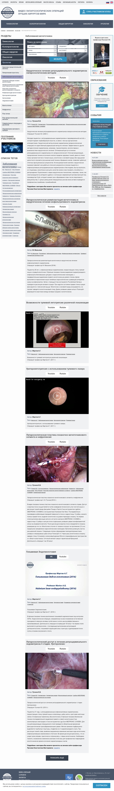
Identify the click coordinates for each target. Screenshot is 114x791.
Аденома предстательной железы (11, 68)
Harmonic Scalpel (7, 204)
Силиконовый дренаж (39, 492)
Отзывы (58, 2)
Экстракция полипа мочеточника (12, 230)
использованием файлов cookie (34, 786)
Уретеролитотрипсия (9, 95)
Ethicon (18, 185)
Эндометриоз (6, 175)
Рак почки (6, 114)
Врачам (21, 2)
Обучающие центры (69, 2)
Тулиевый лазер (7, 182)
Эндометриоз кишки (8, 209)
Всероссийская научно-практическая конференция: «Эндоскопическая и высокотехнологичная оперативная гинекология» (102, 164)
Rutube (63, 78)
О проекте (5, 2)
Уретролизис (6, 98)
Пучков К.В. (34, 124)
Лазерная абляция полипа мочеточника (10, 81)
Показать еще (57, 758)
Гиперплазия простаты (10, 72)
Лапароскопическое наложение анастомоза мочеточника (12, 85)
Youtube (51, 78)
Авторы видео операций (34, 2)
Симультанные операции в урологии (12, 124)
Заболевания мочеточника (12, 77)
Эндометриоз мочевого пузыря (10, 129)
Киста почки (6, 105)
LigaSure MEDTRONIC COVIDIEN (11, 172)
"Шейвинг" (84, 253)
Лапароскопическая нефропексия (12, 193)
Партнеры (81, 2)
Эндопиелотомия (7, 100)
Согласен (101, 786)
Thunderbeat (15, 182)
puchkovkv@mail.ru (90, 775)
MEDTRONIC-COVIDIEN (9, 185)
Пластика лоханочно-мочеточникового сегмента (11, 89)
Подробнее (101, 144)
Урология (105, 24)
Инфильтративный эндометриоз (11, 206)
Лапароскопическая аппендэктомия (76, 124)
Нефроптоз (6, 109)
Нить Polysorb (16, 169)
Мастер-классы (48, 2)
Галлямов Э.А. (6, 214)
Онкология (88, 24)
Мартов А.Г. (8, 169)
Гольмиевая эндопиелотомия (72, 602)
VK (51, 557)
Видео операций (24, 772)
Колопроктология (38, 24)
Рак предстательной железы (9, 118)
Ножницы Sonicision (15, 196)
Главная (3, 30)
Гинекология (12, 24)
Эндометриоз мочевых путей (35, 255)
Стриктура (15, 235)
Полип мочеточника (8, 225)
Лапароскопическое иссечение (11, 222)
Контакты (89, 2)
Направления (10, 30)
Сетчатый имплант (8, 188)
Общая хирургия (65, 24)
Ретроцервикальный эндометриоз (12, 190)
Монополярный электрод (10, 212)
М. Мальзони (34, 253)
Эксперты (13, 2)
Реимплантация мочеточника (11, 92)
